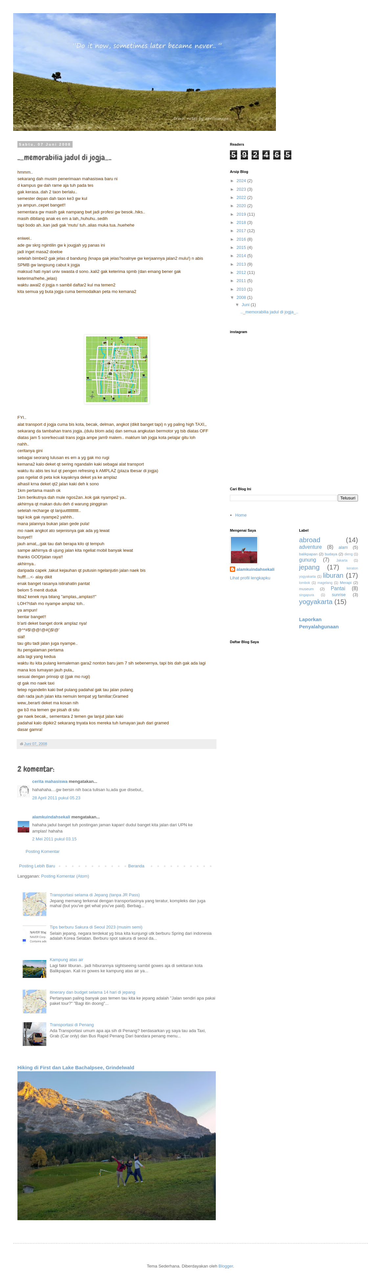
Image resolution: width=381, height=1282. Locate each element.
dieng (349, 554)
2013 (241, 264)
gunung (307, 560)
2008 (241, 297)
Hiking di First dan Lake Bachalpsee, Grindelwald (75, 1067)
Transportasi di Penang (72, 1024)
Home (241, 515)
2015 (241, 247)
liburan (333, 575)
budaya (331, 554)
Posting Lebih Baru (37, 865)
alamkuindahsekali (51, 816)
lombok (304, 583)
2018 (241, 222)
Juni (246, 304)
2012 (241, 272)
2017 (241, 230)
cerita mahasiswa (50, 781)
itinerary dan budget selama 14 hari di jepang (92, 992)
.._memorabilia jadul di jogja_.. (269, 311)
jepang (309, 567)
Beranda (136, 865)
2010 (241, 289)
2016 (241, 239)
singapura (306, 595)
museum (306, 589)
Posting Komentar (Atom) (65, 876)
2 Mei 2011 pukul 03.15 (54, 838)
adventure (310, 547)
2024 (241, 180)
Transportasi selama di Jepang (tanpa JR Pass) (95, 894)
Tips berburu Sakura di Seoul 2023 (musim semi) (96, 927)
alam (343, 547)
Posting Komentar (42, 851)
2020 (241, 205)
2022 (241, 197)
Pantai (338, 588)
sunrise (339, 594)
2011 (241, 280)
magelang (325, 583)
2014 (241, 255)
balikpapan (308, 554)
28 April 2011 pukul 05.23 (56, 797)
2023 (241, 189)
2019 (241, 214)
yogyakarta (316, 601)
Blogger (225, 1266)
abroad (310, 540)
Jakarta (341, 560)
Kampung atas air (66, 959)
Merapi (346, 582)
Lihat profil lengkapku (250, 577)
